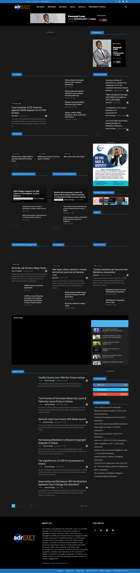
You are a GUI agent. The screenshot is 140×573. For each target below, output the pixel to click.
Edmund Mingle (39, 198)
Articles (41, 380)
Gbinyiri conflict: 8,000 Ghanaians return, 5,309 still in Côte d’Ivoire (75, 115)
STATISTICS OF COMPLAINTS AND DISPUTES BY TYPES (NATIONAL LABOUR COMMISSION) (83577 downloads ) (111, 466)
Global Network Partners (120, 571)
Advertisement (45, 1)
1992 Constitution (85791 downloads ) (107, 407)
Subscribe (123, 394)
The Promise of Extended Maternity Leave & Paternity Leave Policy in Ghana (74, 208)
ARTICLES (82, 7)
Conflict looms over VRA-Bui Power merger (61, 377)
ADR (40, 422)
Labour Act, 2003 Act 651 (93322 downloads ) (110, 440)
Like (125, 385)
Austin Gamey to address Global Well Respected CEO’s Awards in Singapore (75, 219)
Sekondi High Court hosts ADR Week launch (62, 419)
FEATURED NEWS (16, 103)
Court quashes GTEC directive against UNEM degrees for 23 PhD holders (29, 110)
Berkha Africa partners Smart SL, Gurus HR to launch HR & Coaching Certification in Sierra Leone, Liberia (70, 194)
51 (31, 506)
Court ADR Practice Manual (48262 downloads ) (111, 424)
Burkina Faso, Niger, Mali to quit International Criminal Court (22, 159)
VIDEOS (72, 7)
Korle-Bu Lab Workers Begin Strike (29, 268)
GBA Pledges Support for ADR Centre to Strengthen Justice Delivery (26, 193)
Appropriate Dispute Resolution (23, 198)
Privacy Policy (80, 571)
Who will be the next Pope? (74, 157)
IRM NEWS (63, 7)
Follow (124, 389)
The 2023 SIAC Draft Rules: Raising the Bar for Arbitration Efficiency (117, 123)
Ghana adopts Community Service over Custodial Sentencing (74, 82)
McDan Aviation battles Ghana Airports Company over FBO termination (75, 295)
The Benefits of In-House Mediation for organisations (116, 110)
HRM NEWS (52, 7)
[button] (125, 7)
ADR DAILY (15, 116)
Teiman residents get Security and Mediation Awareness (110, 270)
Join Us (29, 1)
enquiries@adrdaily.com (59, 563)
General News (16, 154)
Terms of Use (69, 571)
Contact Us (36, 1)
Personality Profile (97, 7)
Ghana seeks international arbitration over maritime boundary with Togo (74, 93)
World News (68, 154)
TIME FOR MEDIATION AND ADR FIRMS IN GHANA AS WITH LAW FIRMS (117, 97)
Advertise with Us (91, 571)
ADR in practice (98, 265)
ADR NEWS (40, 7)
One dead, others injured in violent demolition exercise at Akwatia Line (69, 272)
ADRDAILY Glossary (105, 571)
